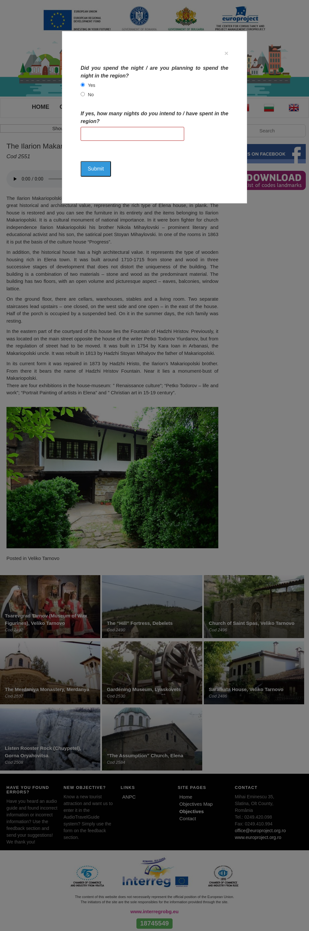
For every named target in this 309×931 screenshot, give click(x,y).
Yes (91, 85)
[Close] (226, 53)
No (91, 94)
